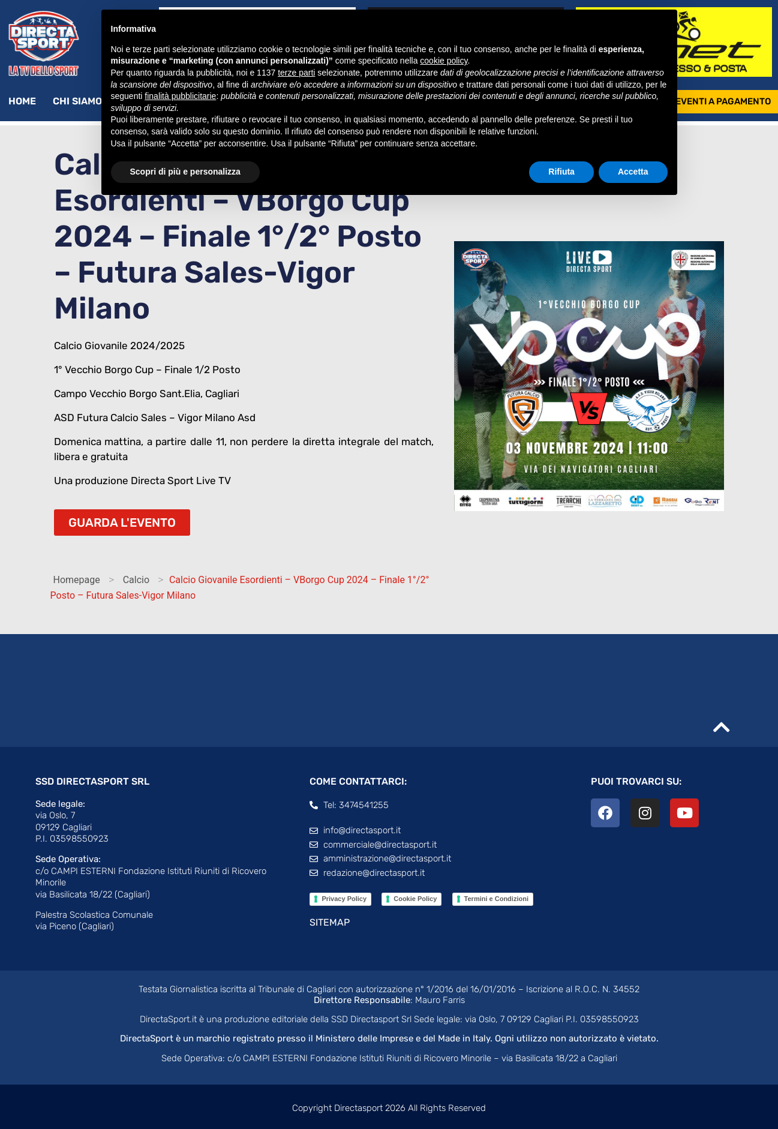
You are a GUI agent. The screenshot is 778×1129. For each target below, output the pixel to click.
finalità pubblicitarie (180, 96)
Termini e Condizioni (496, 898)
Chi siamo (83, 101)
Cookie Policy (415, 898)
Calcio (136, 579)
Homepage (76, 579)
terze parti (296, 72)
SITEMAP (330, 922)
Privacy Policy (344, 898)
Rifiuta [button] (561, 171)
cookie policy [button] (443, 60)
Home (22, 101)
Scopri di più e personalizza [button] (185, 171)
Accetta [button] (633, 171)
